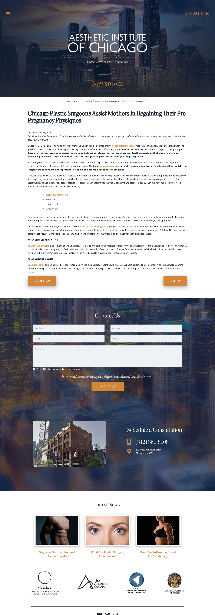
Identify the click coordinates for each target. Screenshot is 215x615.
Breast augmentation (57, 194)
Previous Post (42, 281)
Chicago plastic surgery (122, 145)
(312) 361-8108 (196, 13)
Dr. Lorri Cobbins (36, 264)
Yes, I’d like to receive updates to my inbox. (58, 369)
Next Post (175, 281)
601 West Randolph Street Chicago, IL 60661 (149, 451)
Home (68, 101)
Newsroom (78, 101)
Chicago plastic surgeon (93, 226)
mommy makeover (109, 166)
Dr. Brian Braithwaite (38, 245)
